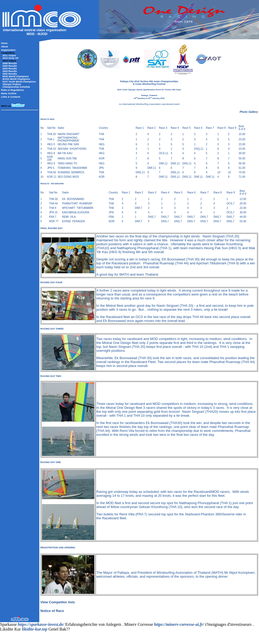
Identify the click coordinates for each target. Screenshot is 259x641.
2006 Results (10, 63)
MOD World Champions (16, 76)
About (4, 46)
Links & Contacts (10, 97)
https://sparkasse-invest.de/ (41, 624)
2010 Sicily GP (11, 58)
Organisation (8, 50)
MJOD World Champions (16, 79)
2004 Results (10, 68)
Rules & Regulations (12, 90)
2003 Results (10, 71)
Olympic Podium (12, 84)
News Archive (8, 93)
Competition (8, 53)
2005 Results (10, 66)
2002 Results (10, 74)
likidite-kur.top (34, 629)
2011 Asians (9, 55)
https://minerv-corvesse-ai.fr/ (179, 624)
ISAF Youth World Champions (19, 81)
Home (4, 43)
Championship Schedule (16, 87)
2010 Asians (9, 60)
